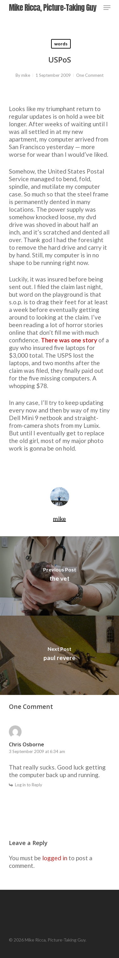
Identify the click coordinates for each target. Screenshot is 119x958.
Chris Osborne (26, 744)
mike (25, 75)
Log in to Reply (28, 784)
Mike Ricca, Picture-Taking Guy (52, 7)
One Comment (89, 75)
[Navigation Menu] (106, 7)
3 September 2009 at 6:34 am (37, 751)
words (61, 43)
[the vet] (59, 576)
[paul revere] (59, 655)
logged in (54, 858)
